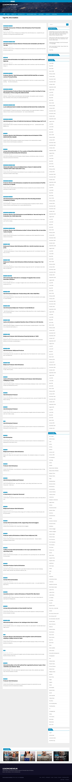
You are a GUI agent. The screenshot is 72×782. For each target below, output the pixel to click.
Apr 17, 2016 (6, 496)
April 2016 (51, 385)
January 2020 (52, 266)
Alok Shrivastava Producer (10, 394)
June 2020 (51, 253)
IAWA (50, 571)
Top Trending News (53, 703)
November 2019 (52, 272)
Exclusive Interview (53, 520)
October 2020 (52, 243)
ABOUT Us (14, 14)
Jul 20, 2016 (6, 382)
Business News (52, 483)
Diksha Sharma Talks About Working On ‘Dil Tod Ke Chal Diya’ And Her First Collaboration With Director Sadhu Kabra (58, 38)
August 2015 (51, 407)
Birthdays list (21, 14)
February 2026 (52, 73)
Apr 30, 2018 (6, 47)
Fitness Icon (51, 550)
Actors (50, 444)
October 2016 (51, 370)
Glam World (51, 555)
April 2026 (51, 68)
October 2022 (52, 179)
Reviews (50, 674)
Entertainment (52, 515)
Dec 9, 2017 (6, 202)
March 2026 (51, 71)
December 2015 (52, 396)
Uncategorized (52, 711)
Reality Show (51, 669)
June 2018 (51, 317)
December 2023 (52, 142)
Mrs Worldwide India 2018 (54, 618)
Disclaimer (41, 14)
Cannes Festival (52, 491)
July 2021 (51, 219)
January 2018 (51, 330)
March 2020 (51, 261)
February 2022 (52, 200)
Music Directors (52, 624)
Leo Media (51, 597)
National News (52, 629)
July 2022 (51, 187)
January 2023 (52, 171)
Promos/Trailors (52, 666)
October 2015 (51, 401)
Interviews (51, 581)
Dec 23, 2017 (6, 186)
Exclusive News (52, 523)
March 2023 (51, 166)
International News (53, 579)
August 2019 (51, 280)
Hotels (50, 568)
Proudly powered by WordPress (7, 777)
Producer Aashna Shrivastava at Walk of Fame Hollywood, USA (20, 535)
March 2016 (51, 388)
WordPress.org (52, 740)
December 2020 (52, 237)
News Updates (52, 647)
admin (11, 31)
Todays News (51, 698)
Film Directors (52, 539)
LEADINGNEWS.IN (9, 5)
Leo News (51, 600)
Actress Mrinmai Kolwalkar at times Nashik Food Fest (17, 608)
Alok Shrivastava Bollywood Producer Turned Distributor (18, 307)
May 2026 (51, 65)
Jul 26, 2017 (6, 233)
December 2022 (52, 174)
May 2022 (51, 192)
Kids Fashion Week (53, 587)
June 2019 (51, 285)
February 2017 (52, 359)
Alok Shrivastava (7, 437)
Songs (50, 684)
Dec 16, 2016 (6, 281)
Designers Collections (53, 499)
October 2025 (52, 84)
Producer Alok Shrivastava (10, 466)
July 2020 (51, 251)
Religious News (52, 671)
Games (50, 552)
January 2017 (51, 362)
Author (50, 462)
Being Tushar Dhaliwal (53, 468)
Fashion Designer (52, 531)
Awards (50, 465)
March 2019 (51, 293)
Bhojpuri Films (52, 473)
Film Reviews (51, 544)
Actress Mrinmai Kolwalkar (10, 579)
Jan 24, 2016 (6, 668)
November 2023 (52, 145)
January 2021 (51, 235)
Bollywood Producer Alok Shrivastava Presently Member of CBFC (21, 336)
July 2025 (51, 92)
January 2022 (52, 203)
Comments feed (52, 737)
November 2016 (52, 367)
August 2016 (51, 375)
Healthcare (51, 563)
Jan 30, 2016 (6, 624)
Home (8, 14)
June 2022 (51, 190)
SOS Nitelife (51, 687)
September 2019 (52, 277)
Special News (51, 690)
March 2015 (51, 420)
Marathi (50, 602)
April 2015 (51, 417)
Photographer (52, 655)
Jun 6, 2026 (7, 759)
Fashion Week (52, 534)
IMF (50, 573)
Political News (52, 661)
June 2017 (51, 348)
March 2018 (51, 325)
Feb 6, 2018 (6, 154)
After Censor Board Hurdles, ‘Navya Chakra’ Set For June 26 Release (60, 758)
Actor (50, 441)
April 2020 (51, 258)
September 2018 (52, 309)
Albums (50, 449)
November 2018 (52, 303)
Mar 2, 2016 (6, 524)
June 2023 (51, 158)
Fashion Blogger (52, 528)
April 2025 (51, 100)
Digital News (51, 502)
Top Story (51, 700)
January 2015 (51, 422)
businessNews (52, 489)
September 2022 (52, 182)
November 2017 (52, 335)
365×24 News (52, 438)
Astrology (51, 460)
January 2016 (51, 393)
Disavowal (54, 14)
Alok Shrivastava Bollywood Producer (13, 350)
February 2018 (52, 327)
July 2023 (51, 155)
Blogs (50, 478)
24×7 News (51, 436)
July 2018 (51, 314)
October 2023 (52, 147)
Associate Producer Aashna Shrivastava (14, 565)
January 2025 (52, 108)
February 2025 (52, 105)
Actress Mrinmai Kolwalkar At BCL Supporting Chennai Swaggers (21, 522)
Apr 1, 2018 (6, 94)
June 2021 (51, 221)
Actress (5, 57)
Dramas (50, 505)
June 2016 (51, 380)
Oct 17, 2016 (6, 338)
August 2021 (51, 216)
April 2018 (51, 322)
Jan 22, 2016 (6, 682)
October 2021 (51, 211)
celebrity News (52, 494)
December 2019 (52, 269)
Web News (51, 719)
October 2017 (51, 338)
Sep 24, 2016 (6, 352)
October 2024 (52, 116)
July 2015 (51, 409)
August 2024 (51, 121)
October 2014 (51, 428)
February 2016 (52, 391)
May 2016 (51, 383)
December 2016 (52, 364)
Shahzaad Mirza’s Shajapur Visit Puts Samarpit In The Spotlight (43, 758)
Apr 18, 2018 (6, 78)
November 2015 (52, 399)
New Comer (51, 634)
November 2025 (52, 81)
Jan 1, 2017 (6, 265)
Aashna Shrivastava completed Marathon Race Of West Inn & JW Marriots (23, 322)
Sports (50, 692)
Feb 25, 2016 (6, 567)
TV (49, 708)
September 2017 (52, 340)
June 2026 (51, 63)
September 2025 (52, 87)
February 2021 (52, 232)
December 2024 (52, 110)
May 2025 (51, 97)
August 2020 (51, 248)
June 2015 (51, 412)
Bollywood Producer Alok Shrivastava (13, 364)
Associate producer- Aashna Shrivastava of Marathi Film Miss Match (21, 594)
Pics (50, 658)
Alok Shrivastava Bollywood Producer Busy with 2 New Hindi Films (21, 293)
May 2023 (51, 161)
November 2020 (52, 240)
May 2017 (51, 351)
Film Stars (51, 547)
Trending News (52, 706)
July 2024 (51, 124)
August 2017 (51, 343)
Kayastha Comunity (53, 584)
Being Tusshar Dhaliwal (53, 470)
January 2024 (52, 139)
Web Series (51, 721)
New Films (51, 642)
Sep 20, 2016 (6, 366)
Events (50, 518)
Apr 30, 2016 (6, 467)
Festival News (52, 536)
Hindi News (51, 565)
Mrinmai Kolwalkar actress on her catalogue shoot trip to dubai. (20, 622)
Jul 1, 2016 (6, 396)
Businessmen (51, 486)
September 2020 (52, 245)
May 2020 (51, 256)
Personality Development (54, 653)
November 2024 (52, 113)
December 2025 (52, 79)
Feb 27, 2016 (6, 553)
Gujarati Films (52, 557)
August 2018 (51, 311)
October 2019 (51, 274)
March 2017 (51, 356)
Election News (52, 510)
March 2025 (51, 102)
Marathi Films (52, 605)
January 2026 (52, 76)
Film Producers (52, 542)
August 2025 (51, 89)
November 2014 (52, 425)
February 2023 (52, 169)
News (14, 41)
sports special (52, 695)
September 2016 (52, 372)
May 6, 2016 (6, 439)
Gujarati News (52, 560)
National (50, 626)
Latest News (10, 41)
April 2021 (51, 227)
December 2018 (52, 301)
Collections (51, 497)
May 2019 (51, 288)
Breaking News (6, 41)
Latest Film (51, 589)
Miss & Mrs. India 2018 (53, 608)
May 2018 (51, 319)
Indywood (51, 576)
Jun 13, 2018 (6, 31)
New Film (51, 639)
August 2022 (51, 184)
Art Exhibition (52, 457)
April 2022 (51, 195)
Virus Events (51, 716)
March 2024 (51, 134)
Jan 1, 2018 (6, 170)
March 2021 (51, 229)
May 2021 (51, 224)
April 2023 (51, 163)
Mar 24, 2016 (6, 510)
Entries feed (51, 735)
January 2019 (51, 298)
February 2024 (52, 137)
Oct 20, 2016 (6, 295)
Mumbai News (52, 621)
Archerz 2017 (51, 452)
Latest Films (51, 592)
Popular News (52, 663)
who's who (51, 724)
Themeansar (22, 777)
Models (50, 610)
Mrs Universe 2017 (52, 616)
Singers (50, 682)
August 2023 (51, 153)
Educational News (52, 507)
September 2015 (52, 404)
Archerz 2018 (51, 454)
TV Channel (67, 779)
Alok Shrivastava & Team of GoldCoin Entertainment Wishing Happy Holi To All (24, 121)
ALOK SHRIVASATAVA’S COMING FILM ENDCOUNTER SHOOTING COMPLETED (24, 107)
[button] (68, 14)
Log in (50, 732)
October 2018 (51, 306)
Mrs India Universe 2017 (54, 613)
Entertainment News (31, 14)
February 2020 (52, 264)
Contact (48, 14)
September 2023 (52, 150)
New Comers (51, 637)
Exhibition (51, 526)
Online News (51, 650)
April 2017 (51, 354)
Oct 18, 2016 (6, 309)
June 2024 (51, 126)
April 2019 (51, 290)
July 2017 (51, 346)
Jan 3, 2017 (6, 249)
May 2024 (51, 129)
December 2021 (52, 206)
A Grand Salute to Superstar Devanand (13, 494)
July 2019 (51, 282)
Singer (50, 679)
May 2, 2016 (6, 453)
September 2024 (52, 118)
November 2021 (52, 208)
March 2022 (51, 198)
